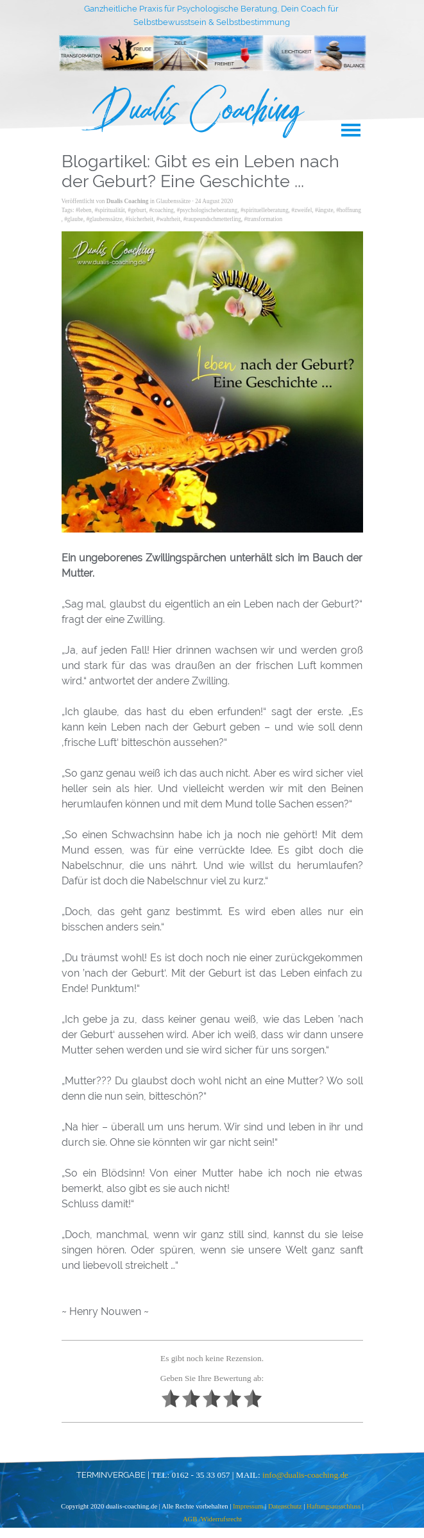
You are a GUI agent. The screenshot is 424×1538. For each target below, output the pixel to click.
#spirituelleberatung (265, 210)
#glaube (73, 219)
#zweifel (301, 210)
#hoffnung (348, 210)
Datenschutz (285, 1506)
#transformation (263, 219)
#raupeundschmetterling (212, 219)
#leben (84, 210)
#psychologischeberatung (206, 210)
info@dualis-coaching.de (305, 1475)
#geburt (137, 210)
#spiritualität (109, 210)
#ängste (324, 210)
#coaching (161, 210)
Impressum (249, 1506)
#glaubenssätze (104, 219)
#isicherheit (140, 219)
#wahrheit (168, 219)
